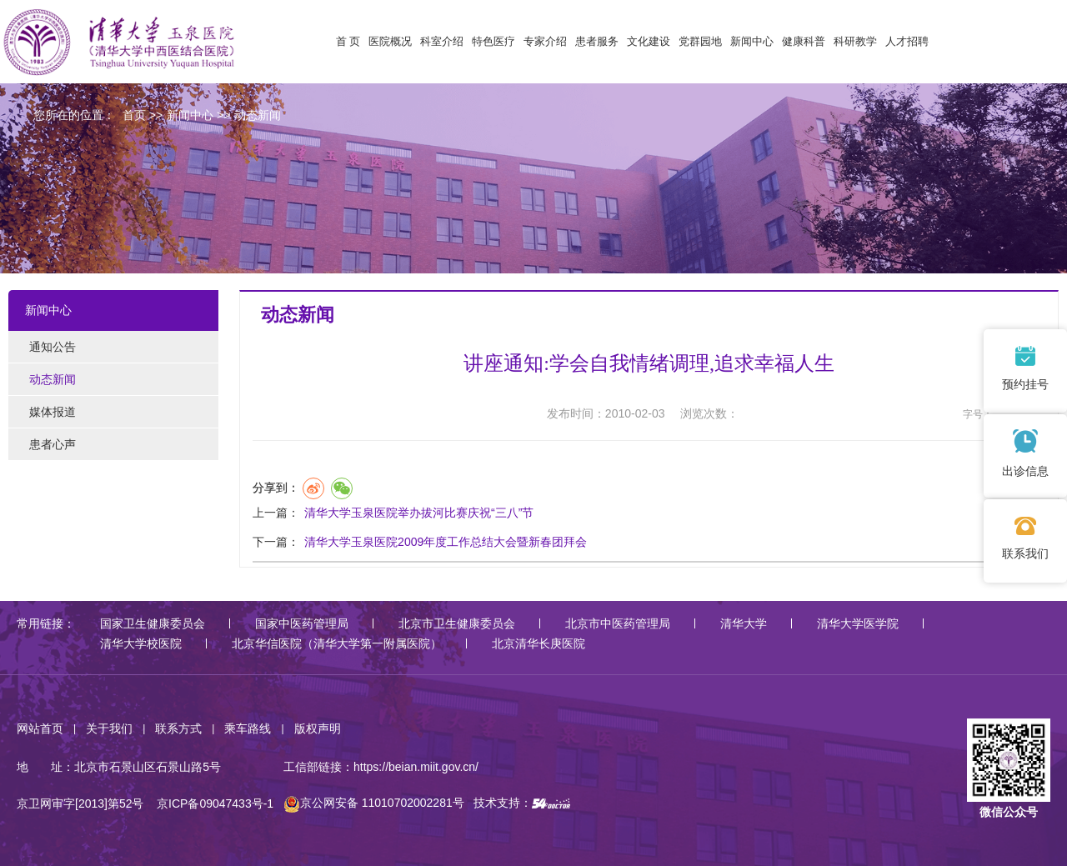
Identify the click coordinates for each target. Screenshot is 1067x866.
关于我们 (109, 728)
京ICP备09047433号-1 (215, 802)
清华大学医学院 (858, 623)
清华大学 (743, 623)
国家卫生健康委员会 (152, 623)
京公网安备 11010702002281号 (373, 802)
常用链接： (46, 623)
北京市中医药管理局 (617, 623)
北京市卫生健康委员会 (456, 623)
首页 (134, 115)
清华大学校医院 (141, 643)
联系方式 (178, 728)
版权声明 (317, 728)
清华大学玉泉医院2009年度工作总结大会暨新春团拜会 (445, 541)
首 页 (348, 41)
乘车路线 (247, 728)
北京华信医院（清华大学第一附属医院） (337, 643)
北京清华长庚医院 (538, 643)
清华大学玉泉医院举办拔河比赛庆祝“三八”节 (419, 512)
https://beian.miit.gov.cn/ (415, 766)
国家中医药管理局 (301, 623)
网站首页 (40, 728)
